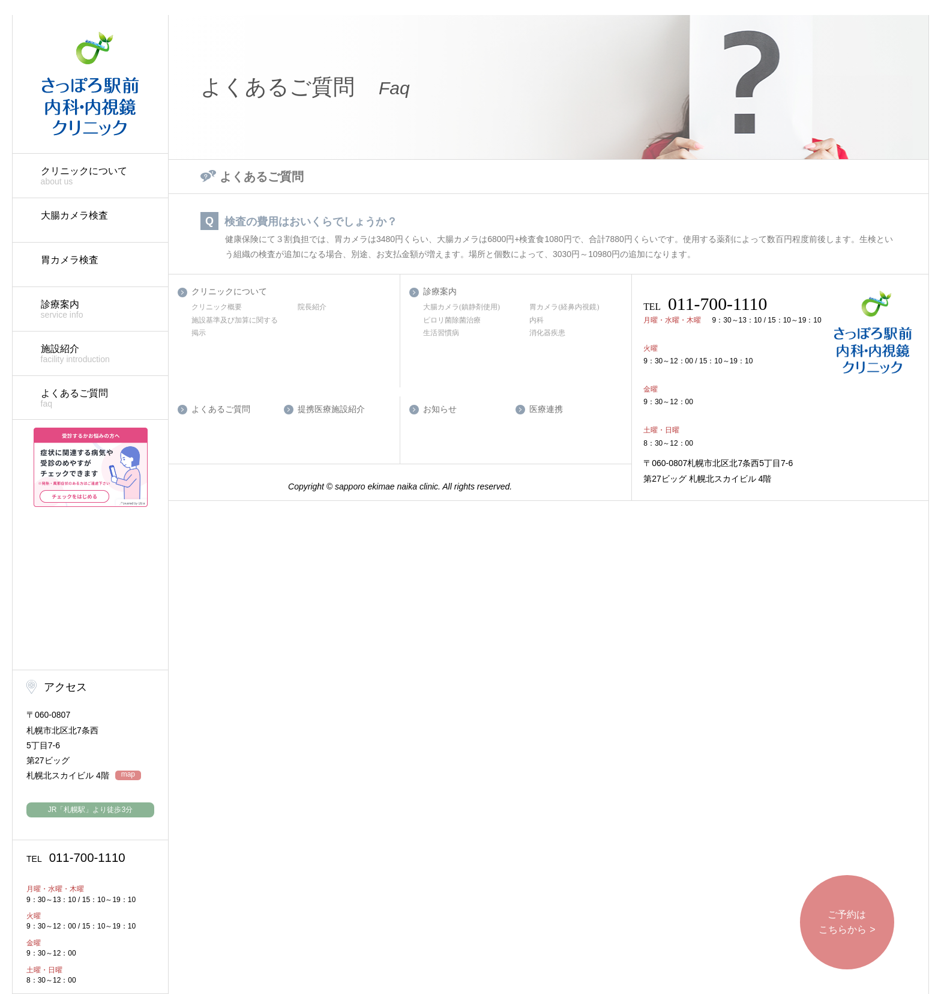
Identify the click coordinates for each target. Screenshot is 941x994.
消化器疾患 (547, 333)
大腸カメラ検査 (74, 215)
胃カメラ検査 (69, 260)
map (128, 774)
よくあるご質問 (98, 398)
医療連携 (546, 409)
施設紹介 (98, 354)
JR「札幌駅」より (90, 809)
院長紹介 (312, 307)
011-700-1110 (75, 857)
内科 (536, 320)
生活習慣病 (441, 333)
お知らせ (440, 409)
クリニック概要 (216, 307)
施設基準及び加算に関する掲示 (234, 327)
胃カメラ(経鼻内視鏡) (564, 307)
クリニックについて (98, 176)
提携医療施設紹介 (331, 409)
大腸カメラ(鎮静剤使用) (461, 307)
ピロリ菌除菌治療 (452, 320)
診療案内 (98, 309)
